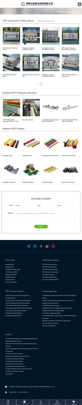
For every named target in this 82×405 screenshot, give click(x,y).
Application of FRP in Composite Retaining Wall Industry (57, 308)
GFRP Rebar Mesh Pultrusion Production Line (18, 295)
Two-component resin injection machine (16, 310)
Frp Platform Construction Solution (15, 371)
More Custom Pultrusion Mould (50, 279)
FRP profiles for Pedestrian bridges (51, 313)
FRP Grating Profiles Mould (49, 277)
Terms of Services (23, 392)
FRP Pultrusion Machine (15, 291)
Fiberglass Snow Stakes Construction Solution (18, 356)
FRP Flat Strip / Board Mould (49, 269)
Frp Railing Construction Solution (14, 361)
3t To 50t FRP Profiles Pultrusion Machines (17, 305)
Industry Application (49, 291)
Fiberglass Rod (9, 267)
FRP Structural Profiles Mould (18, 21)
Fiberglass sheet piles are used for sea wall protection (56, 320)
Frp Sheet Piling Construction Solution (15, 366)
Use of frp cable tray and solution (14, 353)
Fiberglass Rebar (10, 279)
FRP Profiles (10, 260)
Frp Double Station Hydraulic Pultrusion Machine (18, 300)
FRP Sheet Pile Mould (48, 274)
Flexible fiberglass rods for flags (50, 305)
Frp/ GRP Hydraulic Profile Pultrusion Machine (18, 303)
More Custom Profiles (11, 282)
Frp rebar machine (10, 298)
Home (52, 21)
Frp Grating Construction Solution (14, 363)
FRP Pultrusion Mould (44, 21)
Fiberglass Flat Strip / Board (13, 269)
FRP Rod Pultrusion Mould (49, 267)
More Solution (9, 374)
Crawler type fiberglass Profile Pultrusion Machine (19, 308)
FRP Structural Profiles (11, 272)
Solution (9, 334)
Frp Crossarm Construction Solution (15, 358)
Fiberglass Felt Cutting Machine (14, 313)
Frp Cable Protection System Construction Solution (19, 369)
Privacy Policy (13, 392)
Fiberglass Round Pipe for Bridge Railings (53, 310)
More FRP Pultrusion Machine (13, 315)
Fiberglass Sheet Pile (11, 274)
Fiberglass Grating (10, 277)
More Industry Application (49, 325)
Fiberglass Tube (10, 264)
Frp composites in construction (50, 323)
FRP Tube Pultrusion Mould (49, 264)
